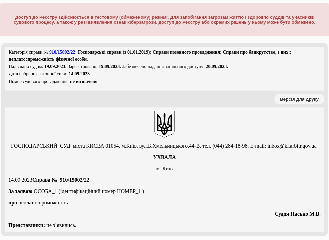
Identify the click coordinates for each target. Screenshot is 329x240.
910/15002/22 (62, 52)
